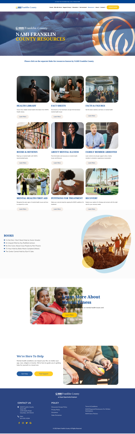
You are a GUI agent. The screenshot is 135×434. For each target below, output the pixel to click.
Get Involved (83, 7)
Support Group (67, 7)
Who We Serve (58, 7)
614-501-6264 (25, 419)
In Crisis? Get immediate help (61, 1)
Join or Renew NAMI (75, 1)
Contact (102, 7)
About (97, 7)
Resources (91, 7)
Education (75, 7)
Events (51, 7)
